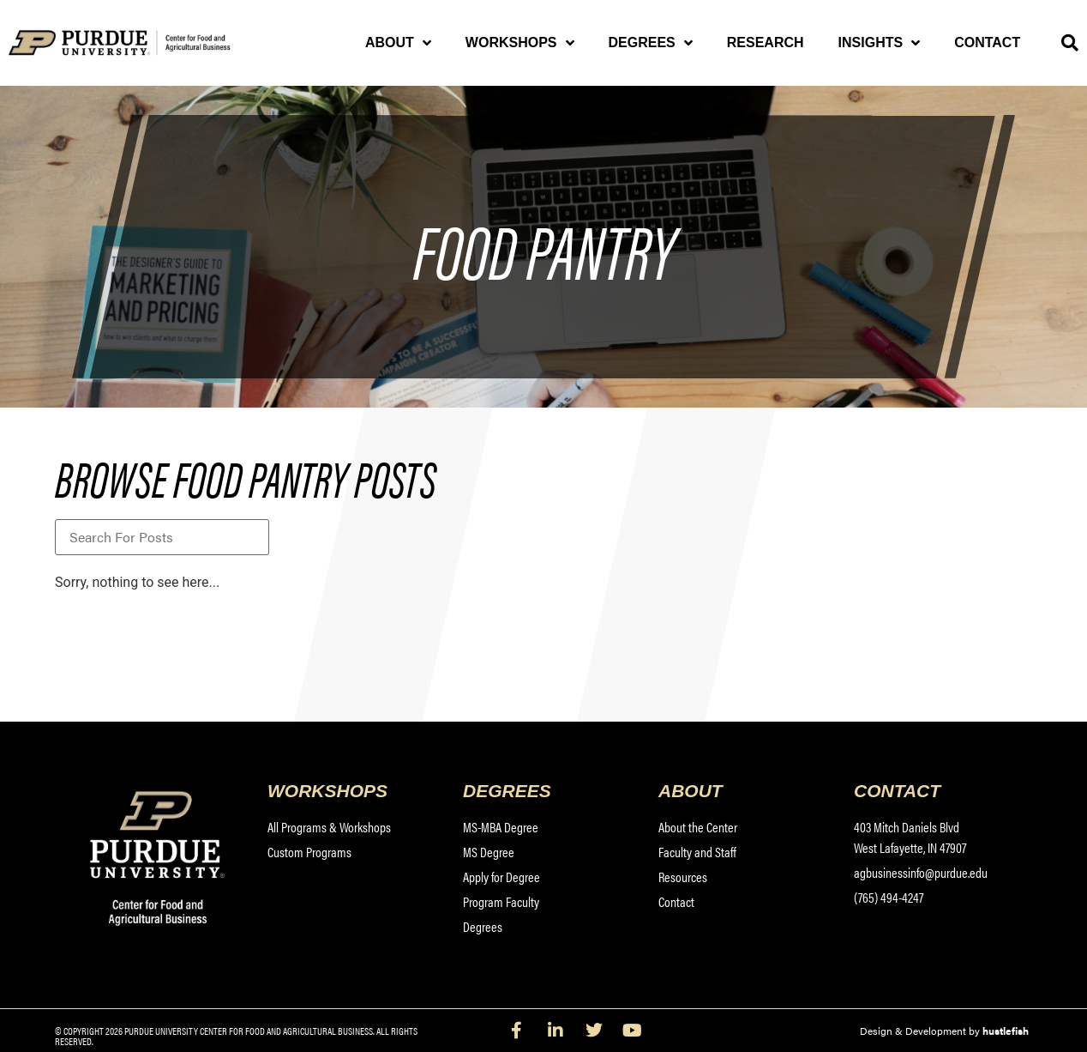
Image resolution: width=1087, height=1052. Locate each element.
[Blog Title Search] (162, 537)
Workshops (519, 42)
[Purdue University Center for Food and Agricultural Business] (140, 43)
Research (765, 42)
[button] (1070, 43)
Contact (987, 42)
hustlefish (1005, 1030)
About (398, 42)
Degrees (651, 42)
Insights (879, 42)
